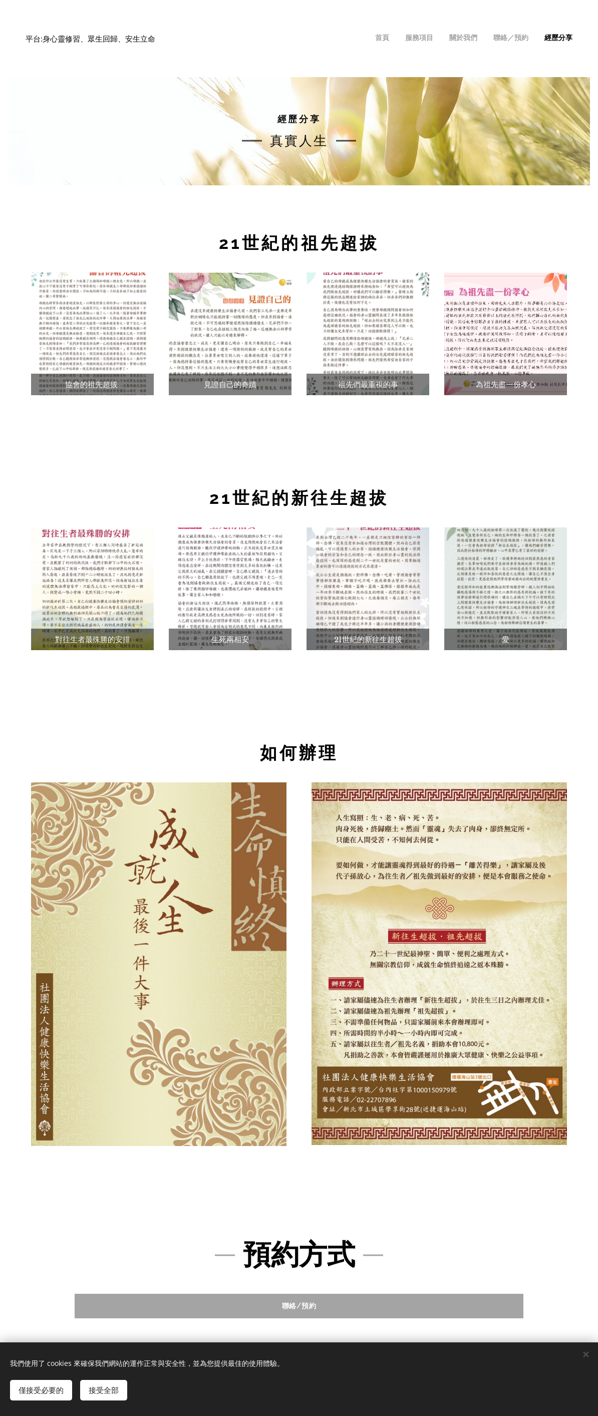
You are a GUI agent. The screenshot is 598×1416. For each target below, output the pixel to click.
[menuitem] (511, 38)
